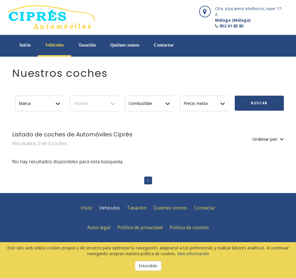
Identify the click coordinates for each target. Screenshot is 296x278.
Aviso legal (98, 227)
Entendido (148, 265)
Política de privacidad (139, 227)
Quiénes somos (124, 44)
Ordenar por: (268, 139)
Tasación (87, 44)
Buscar (259, 103)
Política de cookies (189, 227)
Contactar (164, 44)
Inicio (25, 44)
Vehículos (54, 44)
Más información (193, 253)
